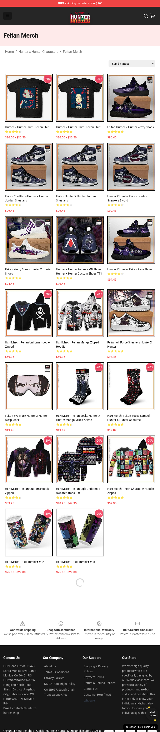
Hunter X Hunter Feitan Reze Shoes (129, 269)
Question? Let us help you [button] (140, 727)
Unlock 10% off (152, 714)
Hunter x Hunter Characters (38, 52)
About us (50, 666)
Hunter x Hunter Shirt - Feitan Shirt (27, 127)
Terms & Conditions (56, 672)
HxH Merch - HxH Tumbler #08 (75, 562)
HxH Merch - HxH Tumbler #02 (24, 562)
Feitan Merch (72, 52)
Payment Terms (94, 677)
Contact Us (91, 688)
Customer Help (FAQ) (97, 694)
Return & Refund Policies (99, 683)
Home (9, 52)
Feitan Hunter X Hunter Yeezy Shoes (130, 127)
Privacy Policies (54, 678)
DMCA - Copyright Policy (59, 683)
